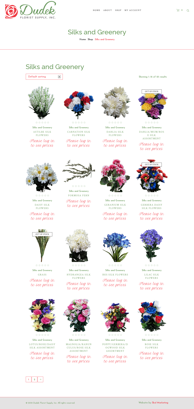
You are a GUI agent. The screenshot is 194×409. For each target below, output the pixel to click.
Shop (90, 39)
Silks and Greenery (42, 128)
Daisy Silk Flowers (42, 206)
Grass (42, 274)
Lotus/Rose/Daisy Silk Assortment (42, 346)
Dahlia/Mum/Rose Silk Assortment (151, 135)
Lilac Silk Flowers (151, 276)
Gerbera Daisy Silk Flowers (151, 206)
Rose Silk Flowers (152, 346)
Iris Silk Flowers (115, 274)
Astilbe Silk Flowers (42, 133)
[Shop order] (44, 77)
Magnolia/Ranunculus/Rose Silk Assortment (79, 348)
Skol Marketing (160, 403)
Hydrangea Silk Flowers (79, 276)
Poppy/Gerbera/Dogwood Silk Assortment (115, 348)
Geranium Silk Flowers (115, 206)
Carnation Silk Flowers (78, 133)
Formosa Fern (78, 195)
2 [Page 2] (34, 380)
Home (83, 39)
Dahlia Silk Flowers (115, 133)
